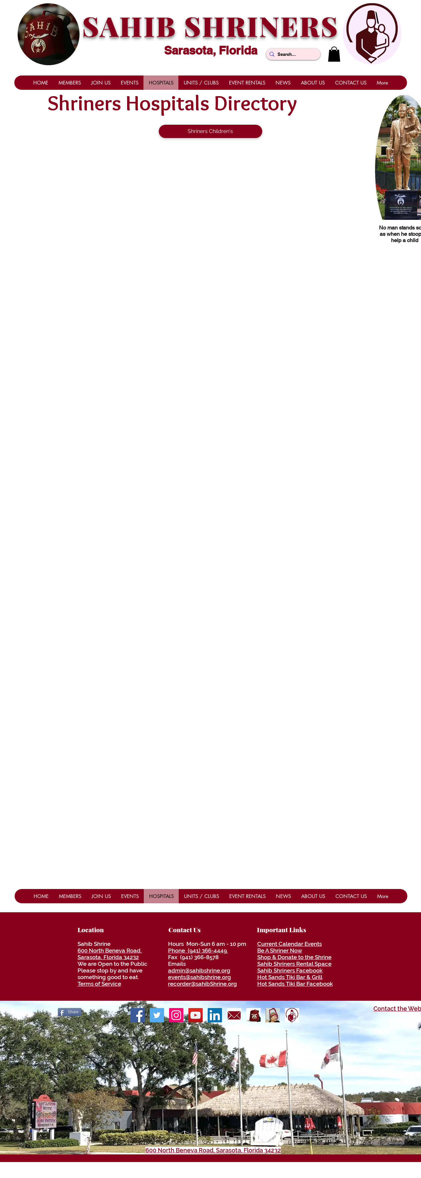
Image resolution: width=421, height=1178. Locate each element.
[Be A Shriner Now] (273, 1015)
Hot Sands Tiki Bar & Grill (289, 977)
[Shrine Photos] (176, 1015)
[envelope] (234, 1015)
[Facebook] (137, 1015)
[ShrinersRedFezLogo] (253, 1015)
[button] (334, 54)
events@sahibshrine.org (199, 977)
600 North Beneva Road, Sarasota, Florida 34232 (110, 953)
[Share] (70, 1012)
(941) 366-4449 (208, 950)
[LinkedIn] (215, 1015)
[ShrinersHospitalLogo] (292, 1015)
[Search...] (292, 54)
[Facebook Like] (347, 1011)
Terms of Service (99, 983)
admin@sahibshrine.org (199, 970)
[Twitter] (157, 1015)
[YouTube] (195, 1015)
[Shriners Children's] (210, 131)
